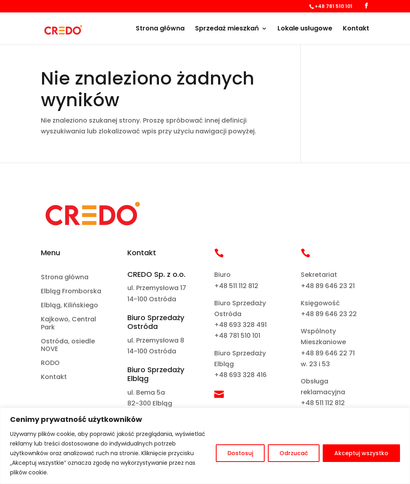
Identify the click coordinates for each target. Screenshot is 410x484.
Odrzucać (293, 453)
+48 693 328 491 (240, 324)
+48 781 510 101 (237, 335)
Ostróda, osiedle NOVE (68, 345)
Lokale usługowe (304, 29)
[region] (205, 445)
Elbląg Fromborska (71, 291)
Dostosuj (240, 453)
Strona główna (160, 29)
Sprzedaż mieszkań (227, 29)
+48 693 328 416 (240, 374)
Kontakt (356, 29)
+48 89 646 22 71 (328, 353)
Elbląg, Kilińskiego (69, 305)
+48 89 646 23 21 (328, 285)
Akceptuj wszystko (361, 453)
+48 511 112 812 (236, 285)
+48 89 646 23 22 (329, 314)
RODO (50, 363)
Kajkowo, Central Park (68, 323)
